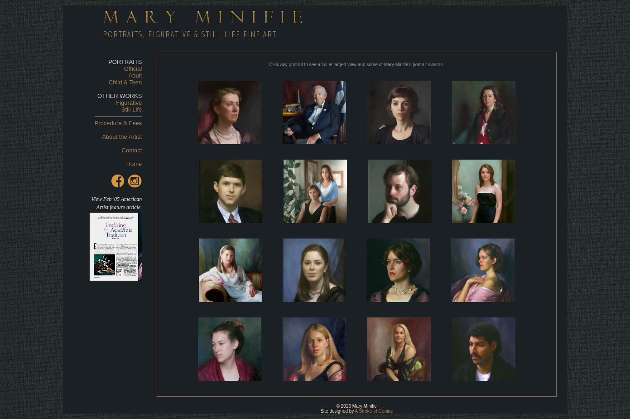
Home (134, 164)
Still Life (131, 109)
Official (133, 68)
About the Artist (122, 136)
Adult (135, 75)
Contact (132, 150)
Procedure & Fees (118, 123)
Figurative (129, 102)
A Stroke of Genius (374, 411)
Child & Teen (125, 82)
